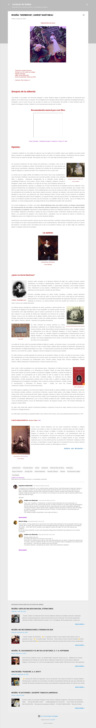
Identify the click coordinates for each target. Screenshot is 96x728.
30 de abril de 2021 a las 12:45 (46, 534)
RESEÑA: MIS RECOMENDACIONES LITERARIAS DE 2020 (32, 630)
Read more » (80, 624)
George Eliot (28, 471)
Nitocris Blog (23, 521)
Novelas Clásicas (53, 471)
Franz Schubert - (48, 141)
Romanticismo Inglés (73, 471)
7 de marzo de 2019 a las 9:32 (41, 485)
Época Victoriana (17, 471)
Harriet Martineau (40, 471)
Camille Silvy (25, 456)
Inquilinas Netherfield (26, 485)
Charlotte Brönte (28, 468)
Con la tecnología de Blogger (48, 716)
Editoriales (69, 468)
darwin (37, 468)
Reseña (62, 471)
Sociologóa (15, 475)
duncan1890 (52, 719)
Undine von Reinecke (31, 500)
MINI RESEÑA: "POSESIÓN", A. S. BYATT (26, 672)
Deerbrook (45, 468)
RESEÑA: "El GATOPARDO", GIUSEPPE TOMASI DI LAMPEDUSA (34, 693)
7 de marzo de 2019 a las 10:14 (46, 500)
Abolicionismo (16, 468)
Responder (23, 517)
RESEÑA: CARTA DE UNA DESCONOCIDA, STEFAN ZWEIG (32, 609)
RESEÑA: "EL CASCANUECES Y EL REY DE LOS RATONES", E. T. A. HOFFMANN (40, 651)
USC (39, 420)
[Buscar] (87, 5)
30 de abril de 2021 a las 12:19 (36, 521)
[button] (83, 15)
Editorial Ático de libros (57, 468)
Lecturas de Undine (21, 4)
